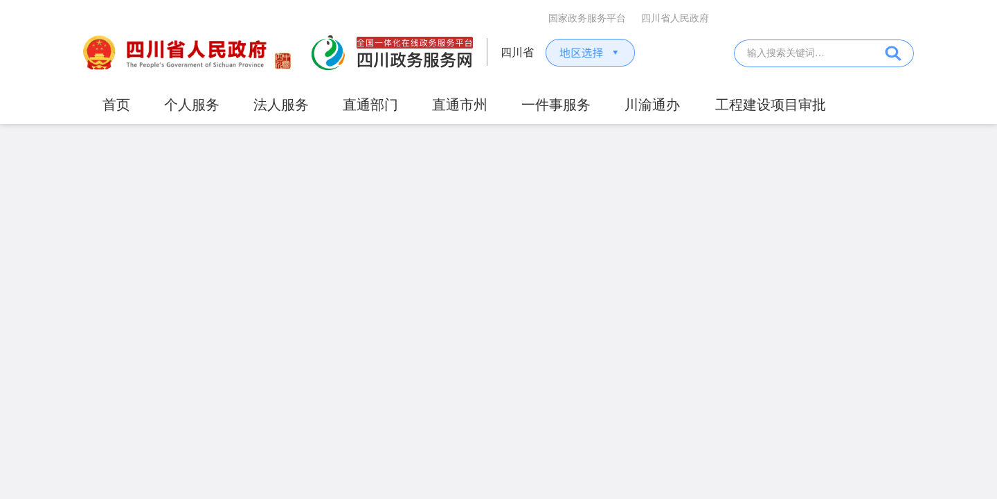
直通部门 (370, 104)
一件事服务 (556, 104)
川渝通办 (652, 104)
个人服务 (191, 104)
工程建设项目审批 (770, 104)
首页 (116, 104)
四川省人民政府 (675, 18)
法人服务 (281, 104)
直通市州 (459, 104)
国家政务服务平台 (587, 18)
